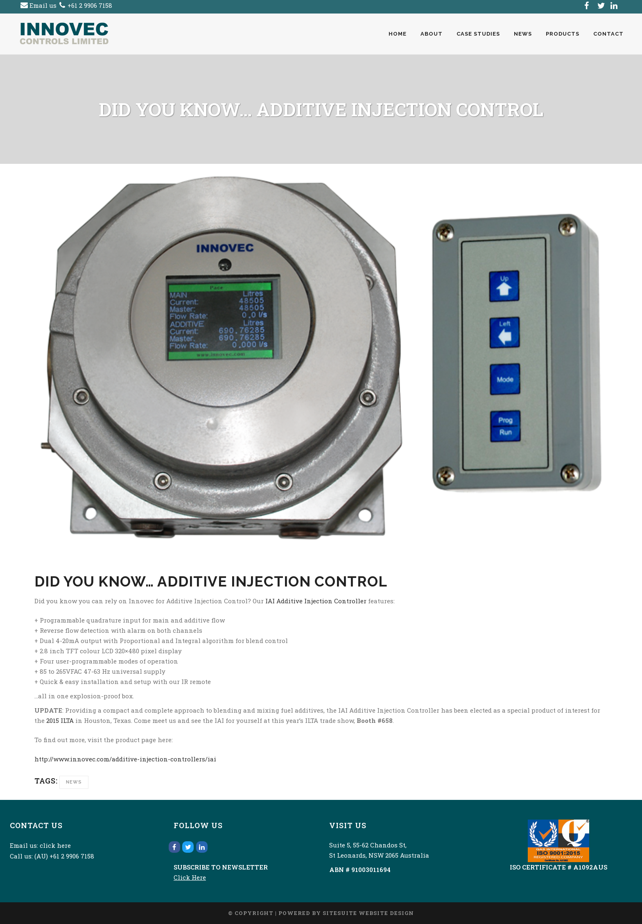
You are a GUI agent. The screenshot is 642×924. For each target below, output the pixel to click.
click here (55, 845)
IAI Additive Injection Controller (315, 601)
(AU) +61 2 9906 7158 (64, 856)
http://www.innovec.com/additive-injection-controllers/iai (125, 759)
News (74, 782)
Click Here (190, 877)
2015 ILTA (60, 720)
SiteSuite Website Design (368, 913)
